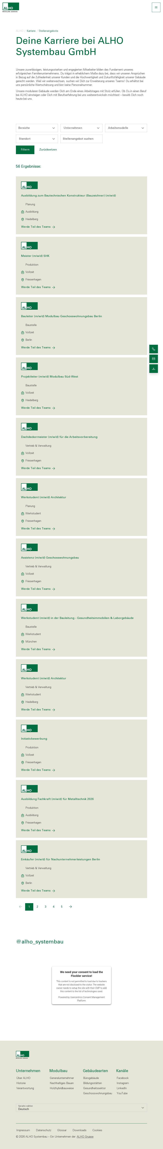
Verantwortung (25, 1088)
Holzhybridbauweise (62, 1088)
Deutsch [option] (23, 1109)
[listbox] (81, 1108)
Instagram (123, 1083)
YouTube (122, 1093)
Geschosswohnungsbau (97, 1093)
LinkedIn (122, 1088)
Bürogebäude (91, 1078)
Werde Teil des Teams (36, 227)
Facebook (123, 1078)
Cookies (97, 1130)
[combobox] (37, 128)
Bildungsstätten (92, 1083)
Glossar (62, 1130)
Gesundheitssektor (94, 1088)
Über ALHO (23, 1078)
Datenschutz (43, 1130)
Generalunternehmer (62, 1078)
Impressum (23, 1130)
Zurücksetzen (48, 149)
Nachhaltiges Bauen (62, 1083)
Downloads (79, 1130)
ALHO (19, 31)
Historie (21, 1083)
